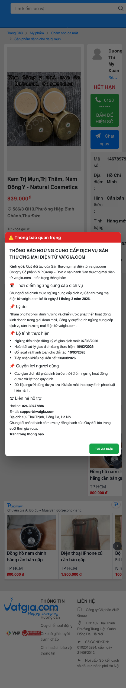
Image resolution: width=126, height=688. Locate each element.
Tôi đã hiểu (104, 448)
